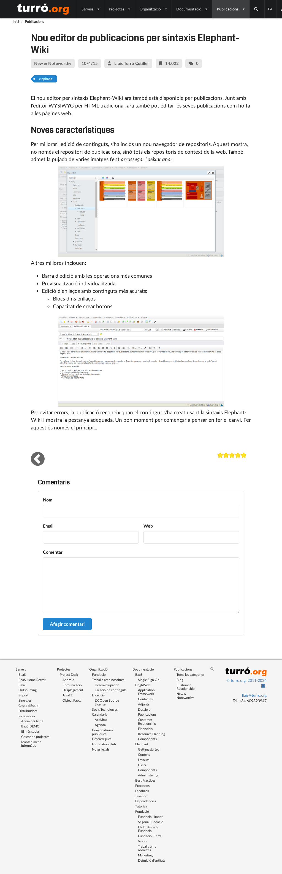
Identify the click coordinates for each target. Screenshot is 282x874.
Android (68, 680)
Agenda (100, 725)
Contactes (145, 699)
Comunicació (72, 685)
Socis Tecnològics (105, 709)
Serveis (91, 9)
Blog (180, 680)
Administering (148, 775)
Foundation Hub (104, 744)
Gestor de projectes (35, 737)
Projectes (120, 9)
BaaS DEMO (30, 726)
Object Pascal (72, 700)
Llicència (98, 695)
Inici (16, 21)
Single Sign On (148, 680)
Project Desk (69, 674)
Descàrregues (101, 739)
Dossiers (144, 709)
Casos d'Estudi (28, 706)
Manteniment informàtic (31, 744)
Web (148, 525)
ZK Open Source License (107, 702)
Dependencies (145, 801)
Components (147, 739)
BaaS (22, 674)
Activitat (101, 720)
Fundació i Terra (149, 836)
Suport (23, 695)
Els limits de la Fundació (148, 829)
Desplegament (73, 690)
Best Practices (145, 780)
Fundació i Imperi (150, 817)
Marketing (145, 855)
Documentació (192, 9)
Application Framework (146, 692)
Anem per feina (32, 721)
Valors (142, 841)
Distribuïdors (27, 711)
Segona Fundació (150, 822)
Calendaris (99, 714)
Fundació (99, 674)
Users (142, 765)
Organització (153, 9)
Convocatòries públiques (102, 732)
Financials (145, 729)
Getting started (148, 749)
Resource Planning (151, 734)
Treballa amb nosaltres (108, 680)
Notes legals (100, 749)
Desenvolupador (107, 685)
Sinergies (24, 700)
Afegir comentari (67, 624)
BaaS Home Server (31, 680)
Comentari (53, 552)
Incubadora (26, 716)
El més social (30, 731)
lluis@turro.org (254, 695)
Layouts (143, 760)
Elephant (141, 744)
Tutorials (141, 806)
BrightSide (142, 685)
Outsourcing (27, 690)
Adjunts (143, 704)
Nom (47, 499)
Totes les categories (190, 674)
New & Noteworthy (185, 695)
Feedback (142, 791)
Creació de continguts (110, 690)
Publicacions (231, 9)
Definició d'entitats (151, 860)
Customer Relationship (147, 722)
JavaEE (68, 695)
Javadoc (141, 796)
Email (48, 525)
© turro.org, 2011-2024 (246, 680)
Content (144, 754)
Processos (142, 786)
